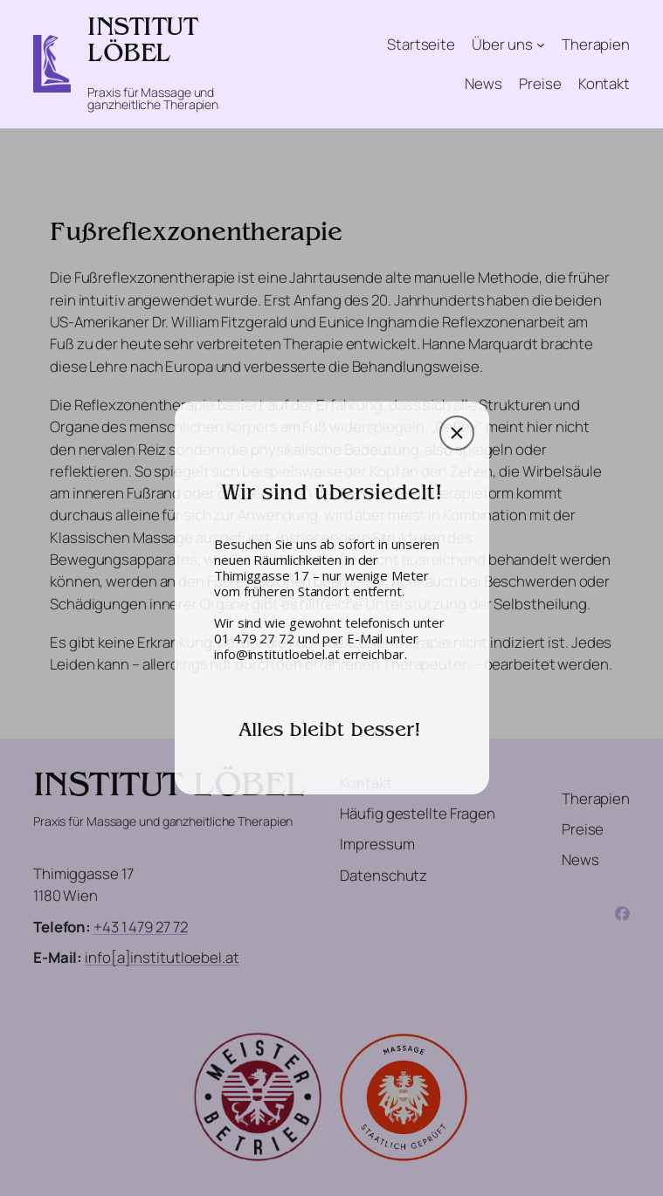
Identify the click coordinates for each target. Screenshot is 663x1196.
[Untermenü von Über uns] (540, 44)
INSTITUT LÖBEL (142, 43)
